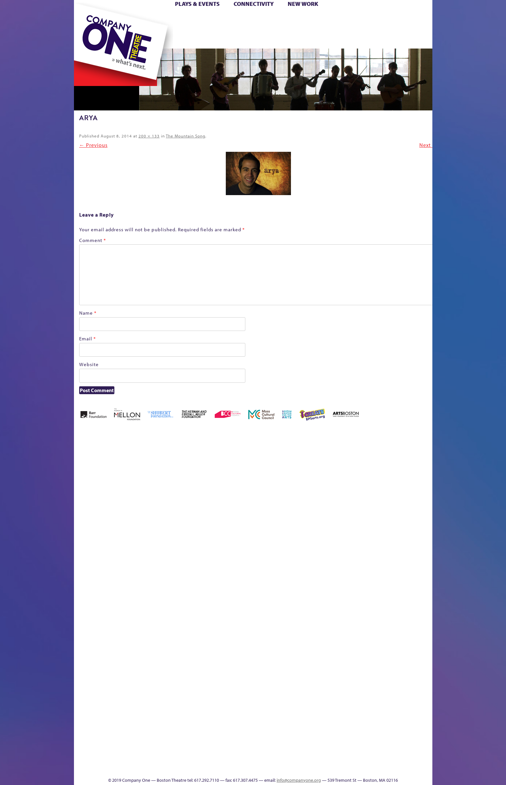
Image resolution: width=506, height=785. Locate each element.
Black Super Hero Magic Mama (245, 464)
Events (314, 767)
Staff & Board (382, 581)
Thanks (347, 38)
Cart (315, 19)
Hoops (99, 29)
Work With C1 (190, 757)
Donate (360, 19)
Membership (169, 591)
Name (87, 313)
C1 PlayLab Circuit (315, 620)
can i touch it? (299, 474)
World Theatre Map (315, 689)
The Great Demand (110, 757)
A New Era (121, 474)
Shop (370, 29)
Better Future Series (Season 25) (205, 464)
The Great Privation (125, 757)
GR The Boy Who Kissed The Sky (395, 454)
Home (84, 19)
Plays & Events (197, 3)
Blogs (313, 708)
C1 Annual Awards (383, 757)
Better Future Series (177, 474)
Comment (92, 240)
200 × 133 (149, 135)
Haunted (411, 483)
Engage (319, 38)
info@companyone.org (299, 780)
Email (87, 338)
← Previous (93, 145)
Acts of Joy (148, 474)
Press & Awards (414, 38)
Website (89, 364)
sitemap (224, 38)
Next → (428, 145)
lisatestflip (154, 591)
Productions (278, 767)
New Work (303, 3)
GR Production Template (386, 474)
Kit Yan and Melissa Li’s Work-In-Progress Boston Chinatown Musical (126, 542)
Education (372, 483)
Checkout (330, 483)
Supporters (373, 767)
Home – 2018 (422, 474)
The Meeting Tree (165, 757)
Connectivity (254, 3)
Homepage (85, 591)
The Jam (156, 38)
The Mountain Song (185, 135)
